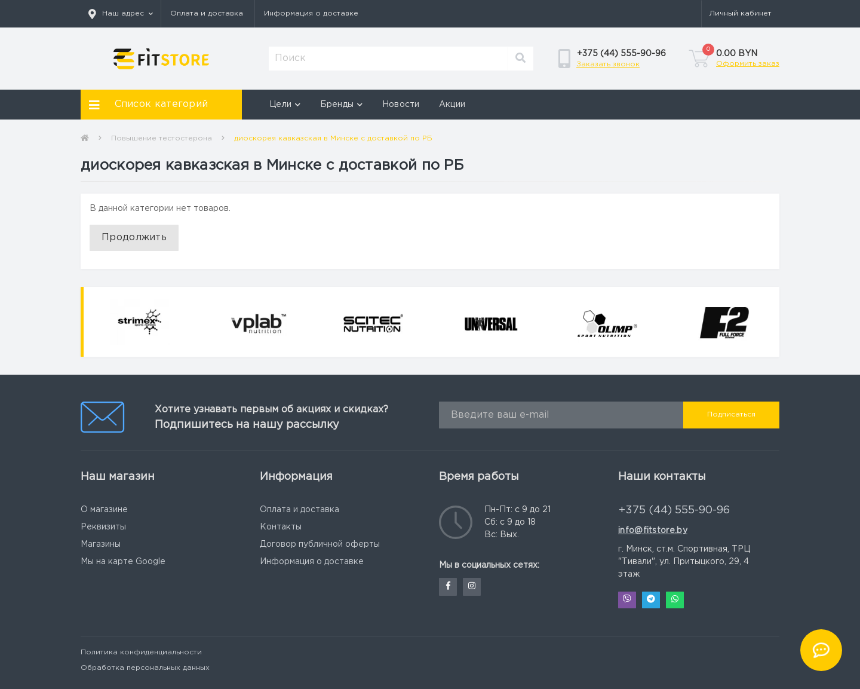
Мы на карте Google (123, 561)
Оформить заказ (747, 63)
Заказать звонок (608, 64)
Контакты (281, 527)
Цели (285, 104)
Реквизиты (103, 527)
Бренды (341, 104)
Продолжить (134, 237)
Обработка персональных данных (145, 667)
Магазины (101, 544)
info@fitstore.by (652, 530)
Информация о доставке (311, 13)
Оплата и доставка (206, 13)
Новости (401, 104)
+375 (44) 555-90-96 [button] (674, 510)
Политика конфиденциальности (141, 652)
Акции (452, 104)
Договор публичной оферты (320, 544)
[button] (121, 13)
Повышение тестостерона (161, 138)
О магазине (104, 509)
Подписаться (731, 414)
